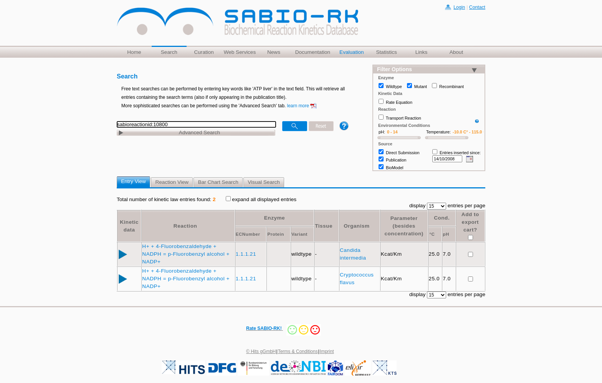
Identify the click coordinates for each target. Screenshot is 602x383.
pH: (382, 132)
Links (421, 52)
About (456, 52)
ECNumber (248, 234)
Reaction (185, 226)
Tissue (323, 226)
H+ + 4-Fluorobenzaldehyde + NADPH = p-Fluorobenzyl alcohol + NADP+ (186, 254)
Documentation (312, 52)
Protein (275, 234)
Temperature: (438, 132)
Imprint (327, 351)
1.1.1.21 (247, 254)
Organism (356, 226)
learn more (298, 105)
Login (459, 7)
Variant (299, 234)
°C (432, 234)
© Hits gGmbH (261, 351)
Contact (477, 7)
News (273, 52)
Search (169, 52)
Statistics (386, 52)
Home (134, 52)
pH (446, 234)
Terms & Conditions (298, 351)
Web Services (240, 52)
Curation (203, 52)
